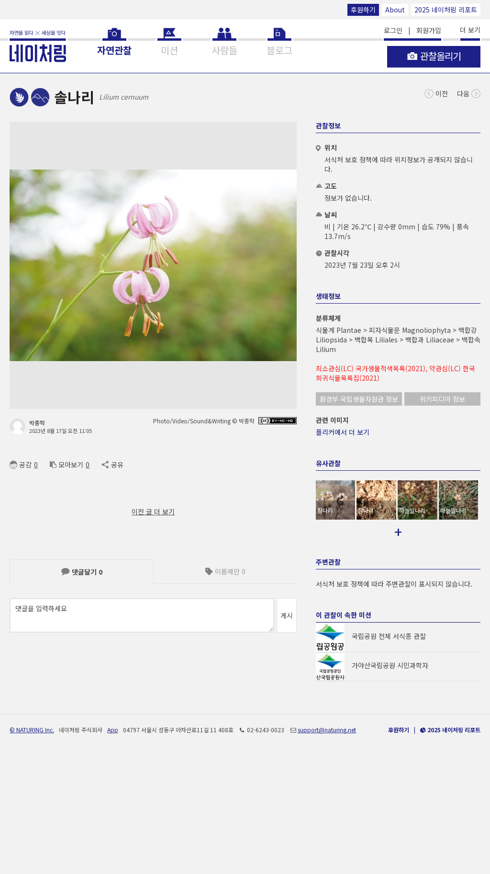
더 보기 (470, 29)
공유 (112, 464)
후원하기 (363, 9)
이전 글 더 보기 (153, 511)
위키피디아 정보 (442, 399)
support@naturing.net (327, 844)
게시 (286, 615)
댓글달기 (81, 572)
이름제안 (225, 571)
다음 (468, 92)
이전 (436, 92)
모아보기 (66, 464)
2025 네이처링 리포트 (445, 9)
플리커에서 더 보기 (342, 432)
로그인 (393, 30)
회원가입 (428, 30)
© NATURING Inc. (32, 844)
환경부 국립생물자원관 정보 (359, 399)
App (112, 844)
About (395, 9)
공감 (21, 464)
